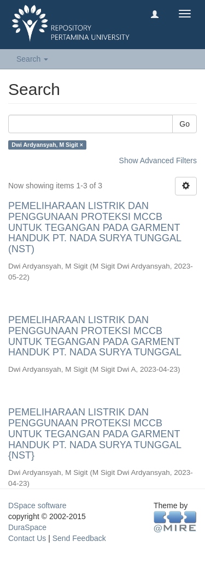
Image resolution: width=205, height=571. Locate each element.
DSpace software (37, 505)
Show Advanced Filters (158, 160)
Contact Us (27, 538)
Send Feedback (79, 538)
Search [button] (32, 59)
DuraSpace (27, 527)
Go (184, 124)
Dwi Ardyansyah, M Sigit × (47, 144)
